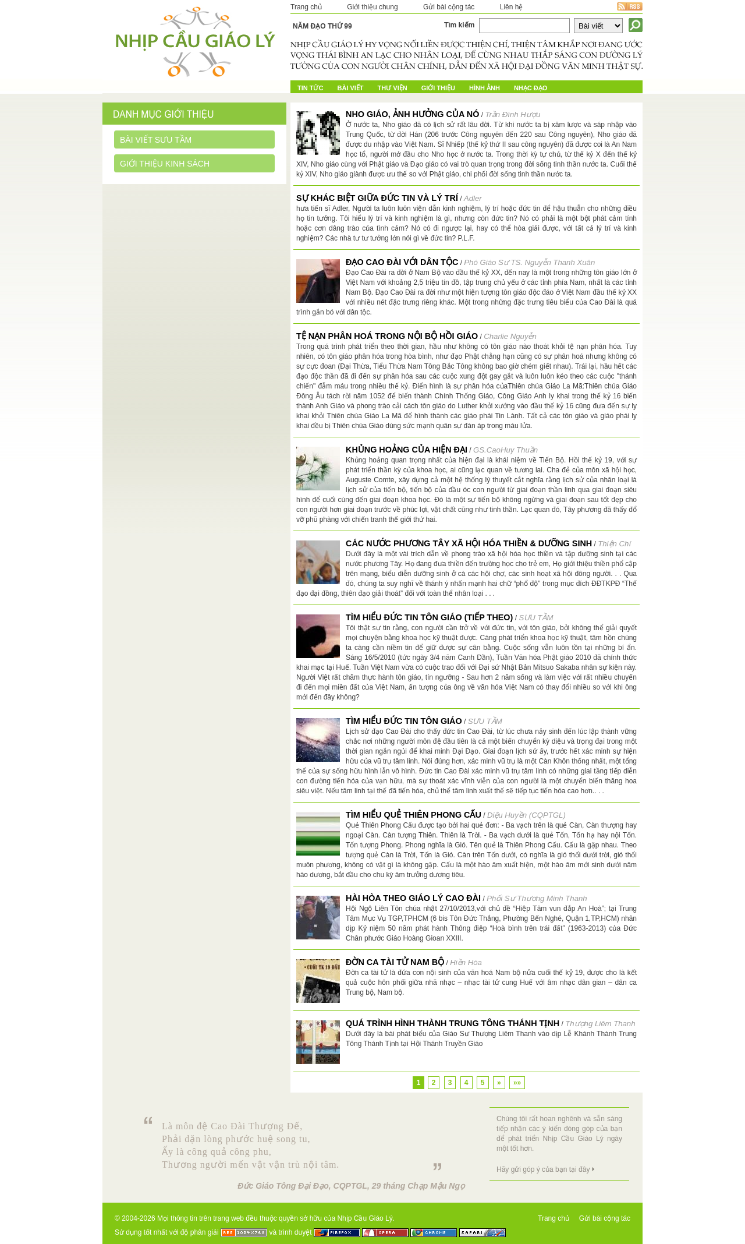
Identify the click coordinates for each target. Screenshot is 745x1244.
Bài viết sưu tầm (155, 139)
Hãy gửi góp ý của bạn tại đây (543, 1169)
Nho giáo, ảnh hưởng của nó (412, 114)
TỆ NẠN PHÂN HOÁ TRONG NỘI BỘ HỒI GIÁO (387, 336)
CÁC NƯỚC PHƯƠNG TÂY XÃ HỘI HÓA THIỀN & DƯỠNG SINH (469, 543)
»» (517, 1083)
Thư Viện (392, 87)
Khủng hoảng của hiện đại (406, 449)
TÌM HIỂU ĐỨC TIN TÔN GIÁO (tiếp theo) (429, 617)
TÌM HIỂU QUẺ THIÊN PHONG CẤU (413, 814)
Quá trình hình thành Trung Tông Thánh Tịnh (452, 1023)
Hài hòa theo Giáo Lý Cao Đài (413, 898)
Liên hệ (511, 7)
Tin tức (310, 87)
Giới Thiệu (438, 87)
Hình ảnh (484, 87)
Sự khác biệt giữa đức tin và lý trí (377, 198)
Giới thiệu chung (372, 7)
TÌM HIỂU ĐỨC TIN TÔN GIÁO (404, 721)
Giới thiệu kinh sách (165, 163)
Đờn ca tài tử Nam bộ (395, 962)
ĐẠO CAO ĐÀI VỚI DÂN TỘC (402, 262)
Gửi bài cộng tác (448, 7)
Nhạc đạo (530, 87)
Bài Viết (350, 87)
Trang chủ (306, 7)
